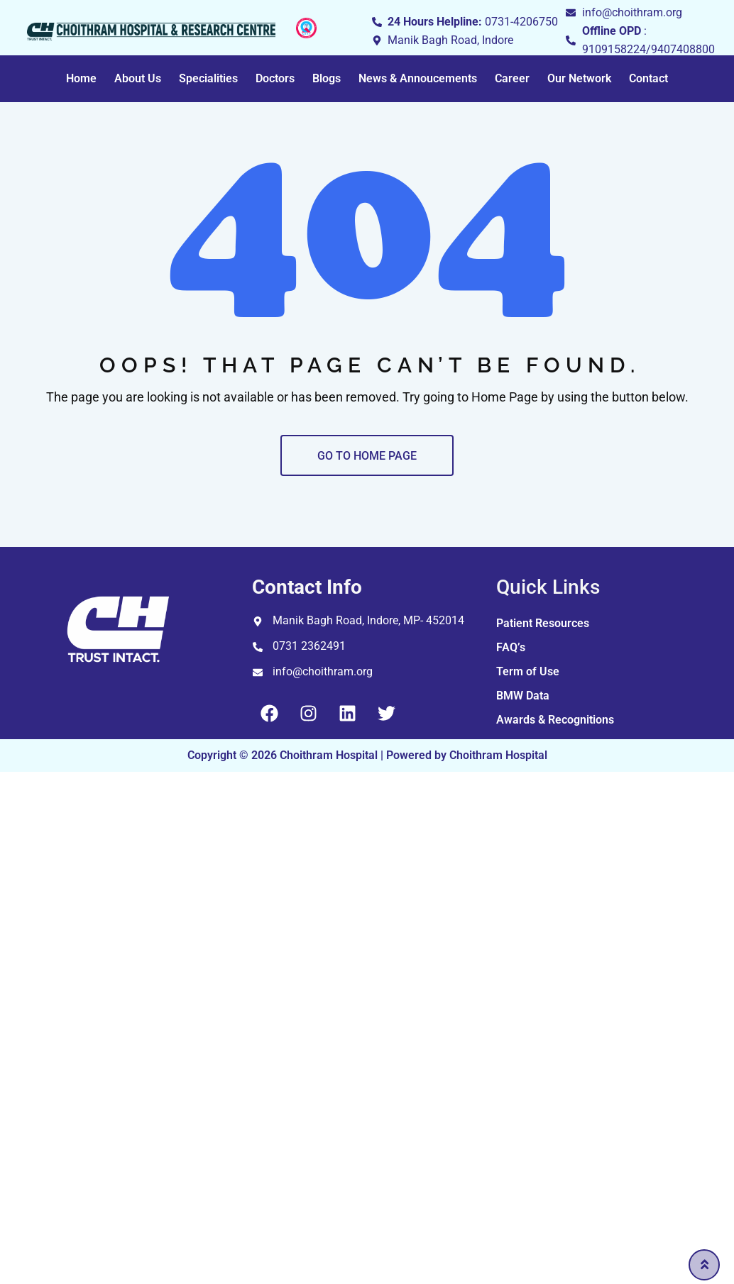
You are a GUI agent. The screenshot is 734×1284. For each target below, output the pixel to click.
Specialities (208, 78)
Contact (648, 78)
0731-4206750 (521, 21)
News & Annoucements (417, 78)
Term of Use (527, 671)
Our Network (579, 78)
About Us (137, 78)
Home (81, 78)
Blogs (326, 78)
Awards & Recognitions (555, 719)
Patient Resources (542, 623)
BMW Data (522, 695)
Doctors (275, 78)
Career (512, 78)
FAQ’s (510, 647)
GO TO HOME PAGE (367, 456)
